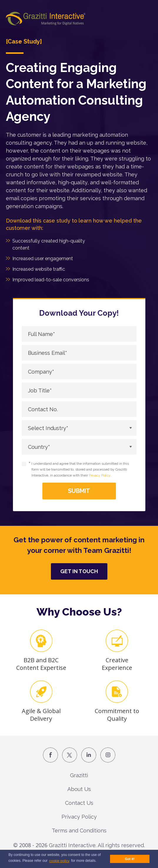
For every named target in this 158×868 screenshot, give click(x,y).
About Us (79, 789)
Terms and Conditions (79, 830)
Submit (79, 490)
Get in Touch (79, 571)
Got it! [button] (130, 859)
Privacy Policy (100, 475)
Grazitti (79, 775)
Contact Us (79, 803)
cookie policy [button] (59, 861)
